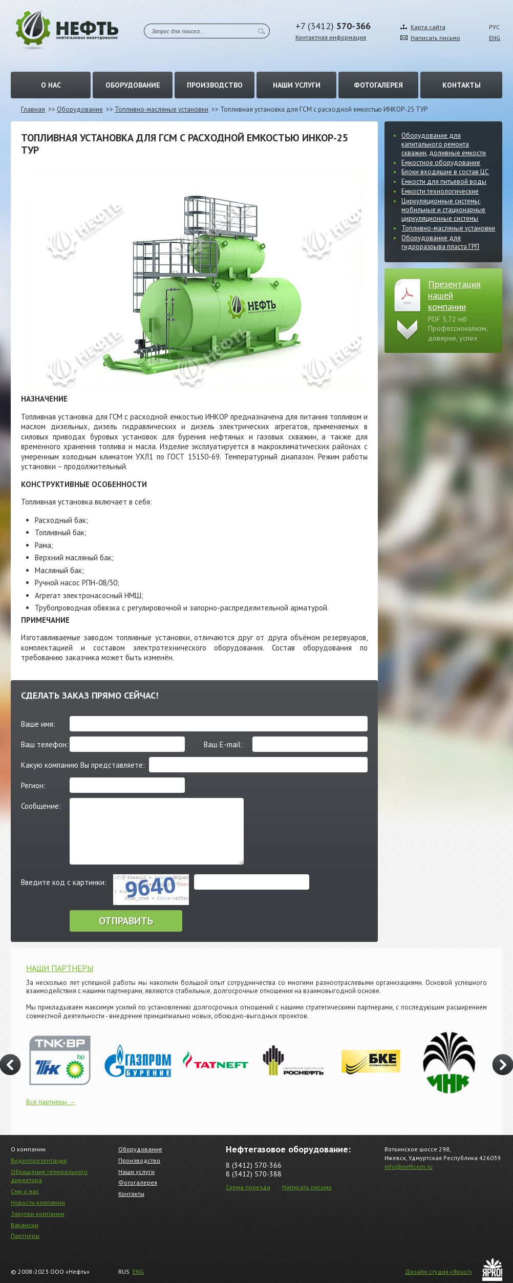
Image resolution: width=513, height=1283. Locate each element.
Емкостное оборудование (440, 162)
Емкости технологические (440, 191)
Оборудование (132, 85)
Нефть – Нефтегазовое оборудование (67, 30)
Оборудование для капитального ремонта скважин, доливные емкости (443, 144)
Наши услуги (296, 85)
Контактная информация (330, 37)
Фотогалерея (378, 85)
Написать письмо (435, 37)
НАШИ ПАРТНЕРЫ (59, 968)
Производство (215, 85)
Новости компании (38, 1202)
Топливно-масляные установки (161, 109)
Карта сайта (428, 27)
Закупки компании (38, 1213)
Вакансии (24, 1225)
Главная (33, 109)
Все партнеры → (50, 1102)
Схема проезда (248, 1187)
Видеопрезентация (39, 1160)
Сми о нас (25, 1191)
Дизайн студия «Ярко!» (438, 1271)
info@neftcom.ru (408, 1166)
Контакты (461, 85)
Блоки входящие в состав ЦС (445, 171)
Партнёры (25, 1235)
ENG (494, 37)
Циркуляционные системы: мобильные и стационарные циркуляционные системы (443, 210)
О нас (51, 85)
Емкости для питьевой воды (443, 181)
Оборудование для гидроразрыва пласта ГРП (440, 242)
